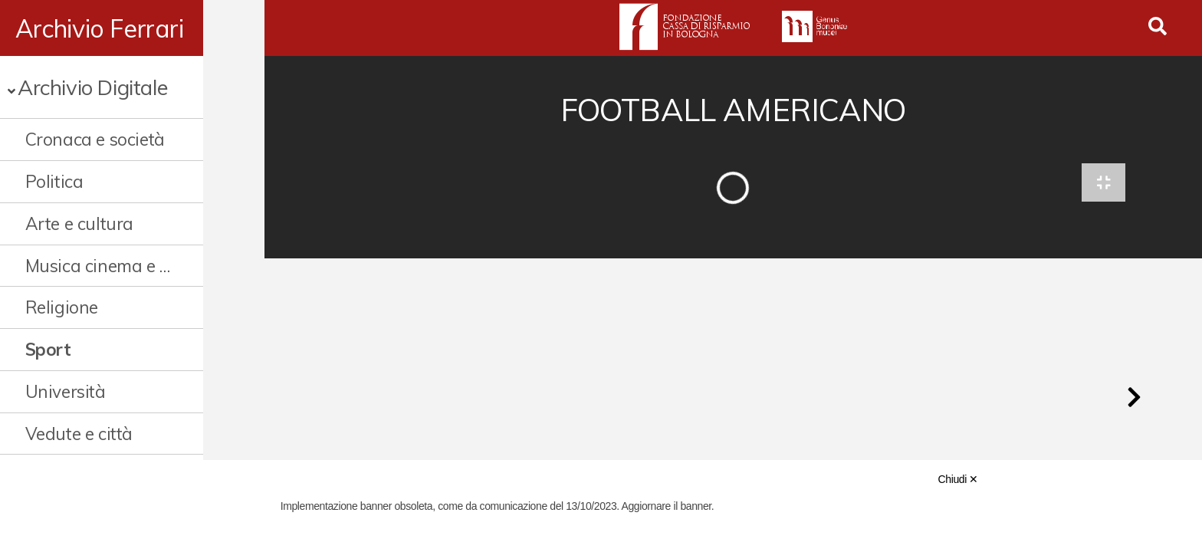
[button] (1133, 401)
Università (65, 391)
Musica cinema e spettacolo (128, 266)
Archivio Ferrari (99, 28)
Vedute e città (79, 433)
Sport (48, 349)
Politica (54, 181)
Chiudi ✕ (958, 479)
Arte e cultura (79, 223)
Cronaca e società (95, 139)
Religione (61, 307)
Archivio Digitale (92, 87)
